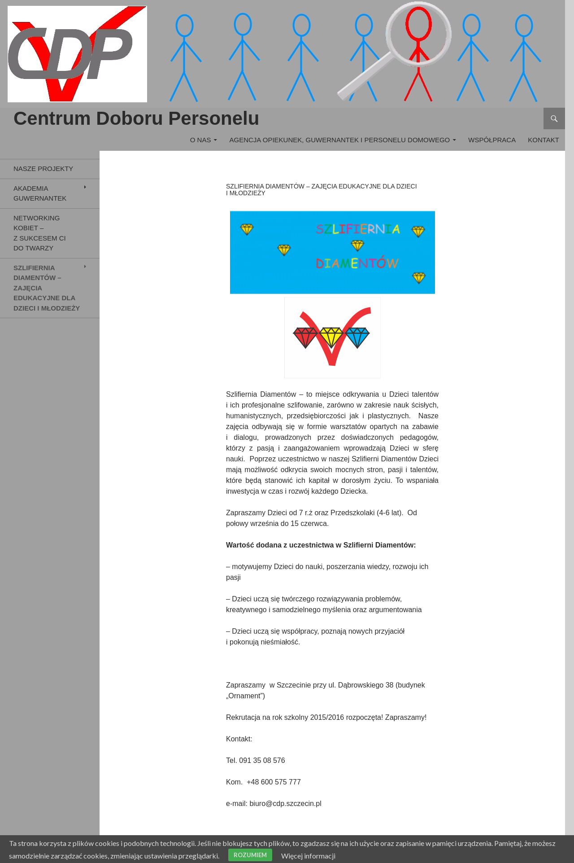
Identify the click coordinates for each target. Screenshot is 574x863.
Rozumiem (250, 855)
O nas (200, 140)
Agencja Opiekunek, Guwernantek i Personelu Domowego (340, 140)
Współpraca (492, 140)
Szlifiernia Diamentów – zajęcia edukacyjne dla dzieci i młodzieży (46, 288)
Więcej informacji (308, 855)
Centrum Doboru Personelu (136, 118)
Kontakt (543, 140)
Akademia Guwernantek (39, 193)
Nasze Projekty (43, 168)
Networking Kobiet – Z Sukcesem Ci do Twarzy (39, 233)
